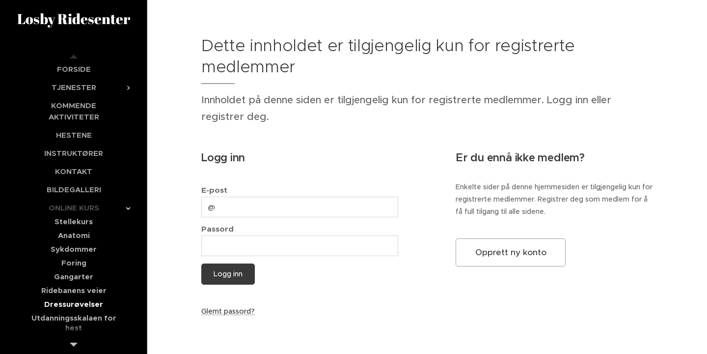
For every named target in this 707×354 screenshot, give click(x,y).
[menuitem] (73, 69)
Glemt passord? (228, 311)
